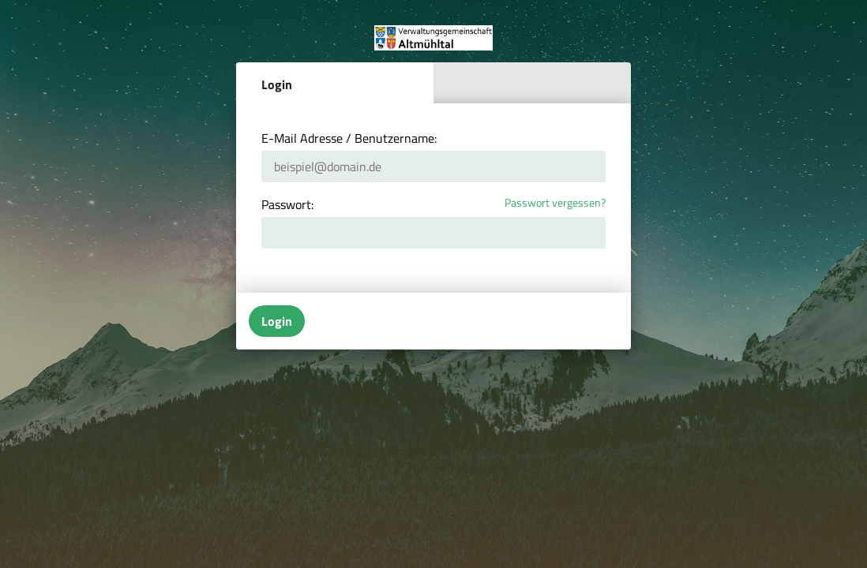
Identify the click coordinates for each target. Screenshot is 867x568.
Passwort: (287, 204)
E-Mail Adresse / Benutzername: (349, 138)
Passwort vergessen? (555, 203)
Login (276, 84)
